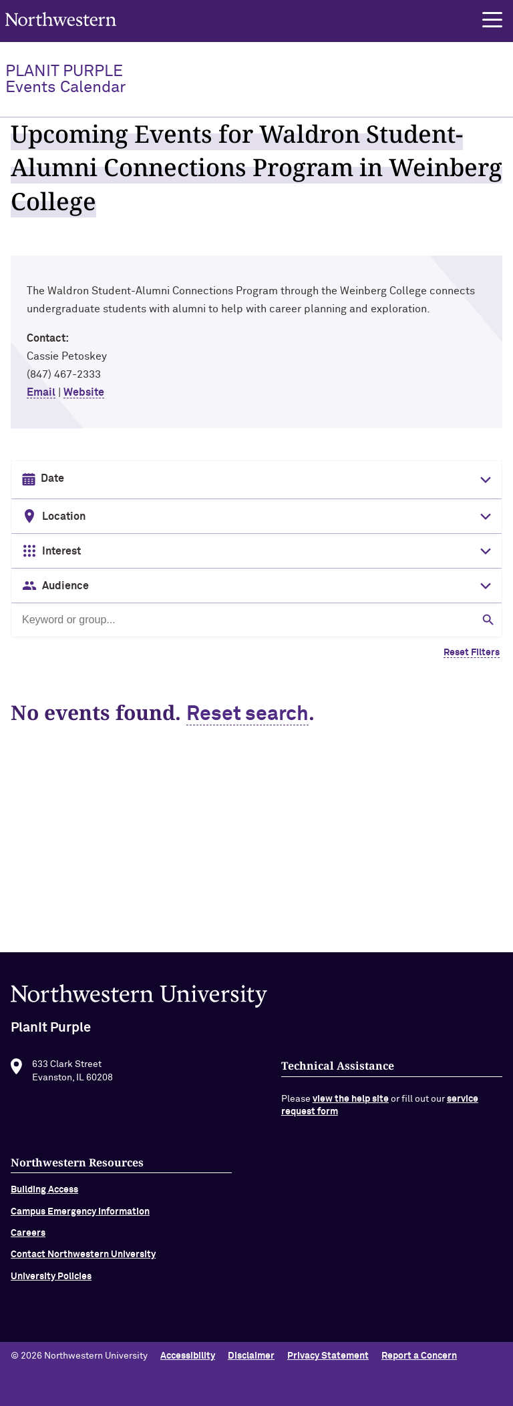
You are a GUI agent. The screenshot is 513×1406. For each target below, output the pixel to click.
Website (83, 392)
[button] (492, 20)
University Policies (51, 1280)
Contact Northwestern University (83, 1259)
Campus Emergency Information (80, 1215)
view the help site (351, 1103)
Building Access (44, 1194)
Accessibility (187, 1356)
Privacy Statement (328, 1356)
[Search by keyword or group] (256, 620)
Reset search (247, 715)
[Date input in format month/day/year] (255, 479)
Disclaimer (251, 1356)
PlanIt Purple (65, 79)
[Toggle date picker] (483, 480)
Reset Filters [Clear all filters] (472, 652)
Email (41, 392)
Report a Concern (419, 1356)
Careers (28, 1237)
